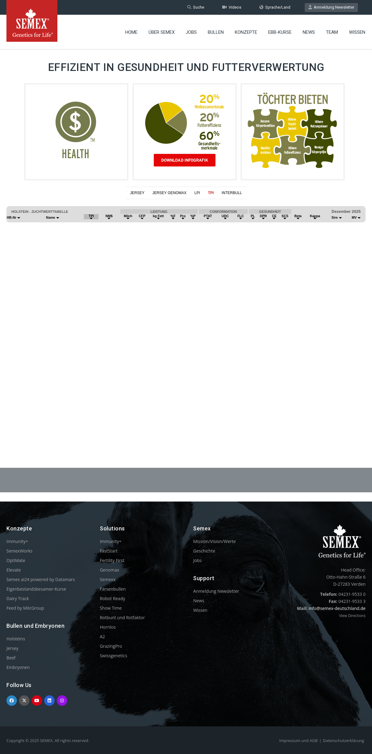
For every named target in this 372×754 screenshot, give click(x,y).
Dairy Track (17, 598)
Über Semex (162, 32)
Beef (10, 658)
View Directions (352, 615)
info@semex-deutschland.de (337, 608)
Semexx (107, 579)
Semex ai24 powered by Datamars (40, 579)
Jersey (12, 648)
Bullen (216, 32)
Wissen (357, 32)
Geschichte (204, 551)
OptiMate (15, 560)
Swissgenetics (113, 655)
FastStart (109, 551)
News (309, 32)
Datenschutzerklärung (343, 740)
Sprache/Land (274, 7)
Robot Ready (112, 598)
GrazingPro (111, 646)
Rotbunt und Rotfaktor (122, 617)
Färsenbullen (113, 589)
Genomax (109, 570)
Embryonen (18, 667)
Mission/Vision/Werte (214, 541)
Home (131, 32)
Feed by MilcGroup (25, 608)
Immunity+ (17, 541)
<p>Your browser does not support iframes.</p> (186, 318)
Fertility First (112, 560)
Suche (195, 7)
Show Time (111, 608)
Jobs (191, 32)
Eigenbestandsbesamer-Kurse (36, 589)
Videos (231, 7)
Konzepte (246, 32)
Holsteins (15, 639)
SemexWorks (19, 551)
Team (332, 32)
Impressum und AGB (298, 740)
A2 (102, 636)
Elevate (13, 570)
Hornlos (108, 627)
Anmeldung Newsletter (331, 7)
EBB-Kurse (280, 32)
